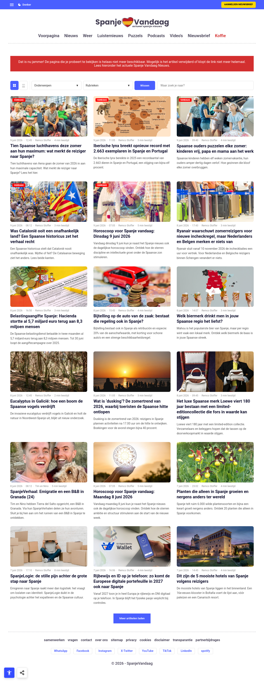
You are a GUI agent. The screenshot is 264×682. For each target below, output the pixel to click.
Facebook (83, 650)
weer (87, 35)
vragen (73, 640)
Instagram (105, 650)
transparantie (182, 640)
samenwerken (54, 640)
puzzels (135, 35)
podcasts (156, 35)
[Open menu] (11, 4)
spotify (205, 650)
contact (86, 640)
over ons (101, 640)
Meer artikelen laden (132, 618)
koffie (220, 35)
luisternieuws (110, 35)
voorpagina (48, 35)
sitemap (117, 640)
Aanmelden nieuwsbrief (238, 4)
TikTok (167, 650)
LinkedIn (186, 650)
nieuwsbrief (199, 35)
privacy (131, 640)
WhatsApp (60, 650)
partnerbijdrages (208, 640)
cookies (145, 640)
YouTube (147, 650)
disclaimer (162, 640)
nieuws (71, 35)
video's (176, 35)
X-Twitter (127, 650)
